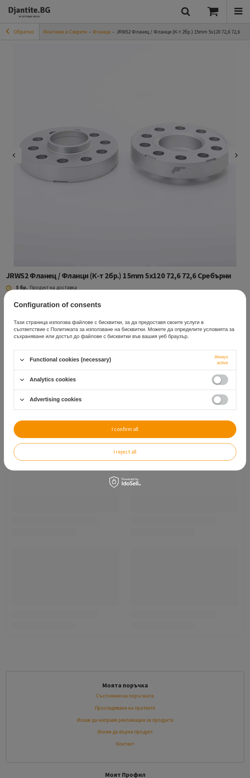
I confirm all (125, 429)
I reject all (125, 451)
